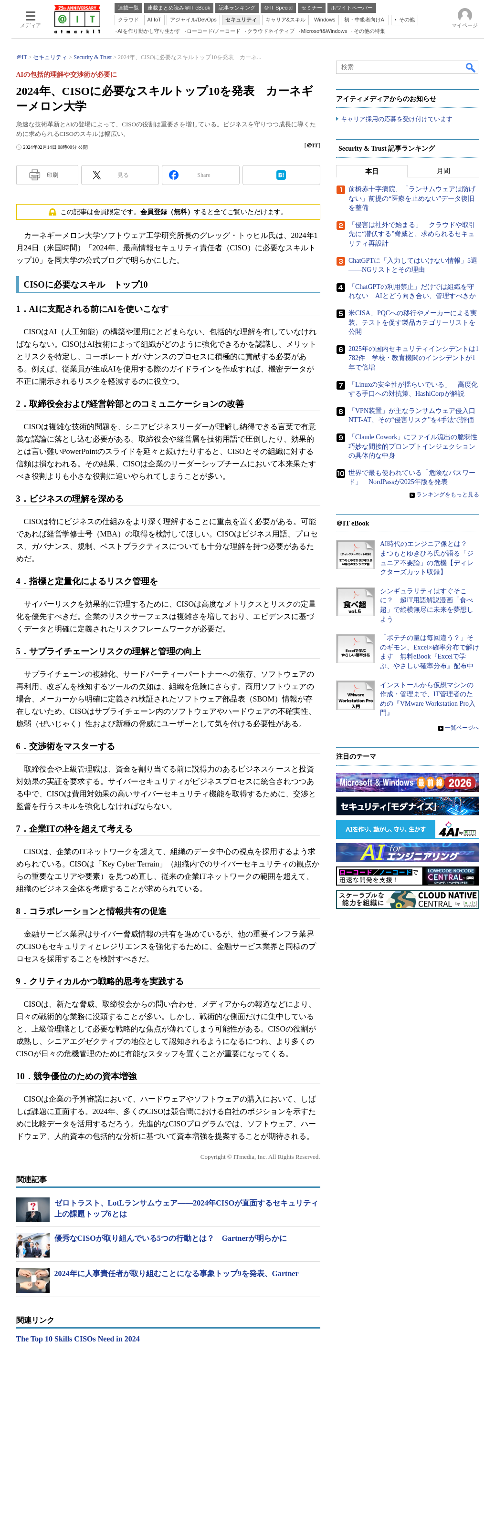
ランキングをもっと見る (447, 495)
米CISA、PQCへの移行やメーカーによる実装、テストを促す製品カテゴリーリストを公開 (412, 323)
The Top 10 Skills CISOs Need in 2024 (78, 1339)
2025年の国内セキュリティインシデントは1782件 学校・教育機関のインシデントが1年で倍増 (413, 358)
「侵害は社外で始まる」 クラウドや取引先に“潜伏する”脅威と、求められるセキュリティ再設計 (411, 234)
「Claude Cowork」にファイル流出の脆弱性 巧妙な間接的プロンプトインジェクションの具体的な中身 (416, 447)
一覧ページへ (462, 728)
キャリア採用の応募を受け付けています (397, 119)
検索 (471, 67)
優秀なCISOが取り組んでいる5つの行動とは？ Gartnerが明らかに (170, 1238)
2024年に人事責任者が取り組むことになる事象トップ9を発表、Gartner (176, 1273)
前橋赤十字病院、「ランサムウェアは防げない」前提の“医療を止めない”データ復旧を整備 (411, 199)
